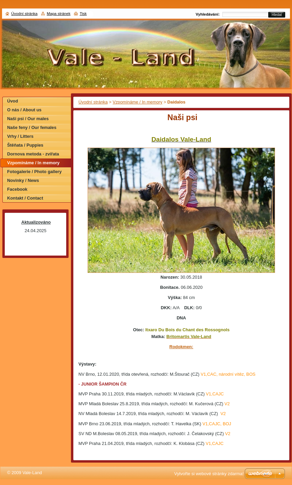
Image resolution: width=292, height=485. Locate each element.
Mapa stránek (59, 14)
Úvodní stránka (93, 102)
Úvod (12, 101)
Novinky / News (23, 180)
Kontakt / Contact (25, 198)
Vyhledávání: (208, 14)
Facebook (17, 189)
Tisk (83, 14)
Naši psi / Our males (28, 118)
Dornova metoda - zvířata (33, 153)
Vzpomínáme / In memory (138, 102)
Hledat (277, 15)
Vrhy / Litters (20, 136)
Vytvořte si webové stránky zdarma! (209, 473)
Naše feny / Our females (31, 127)
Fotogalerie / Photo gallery (34, 171)
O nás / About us (24, 109)
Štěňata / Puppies (25, 145)
